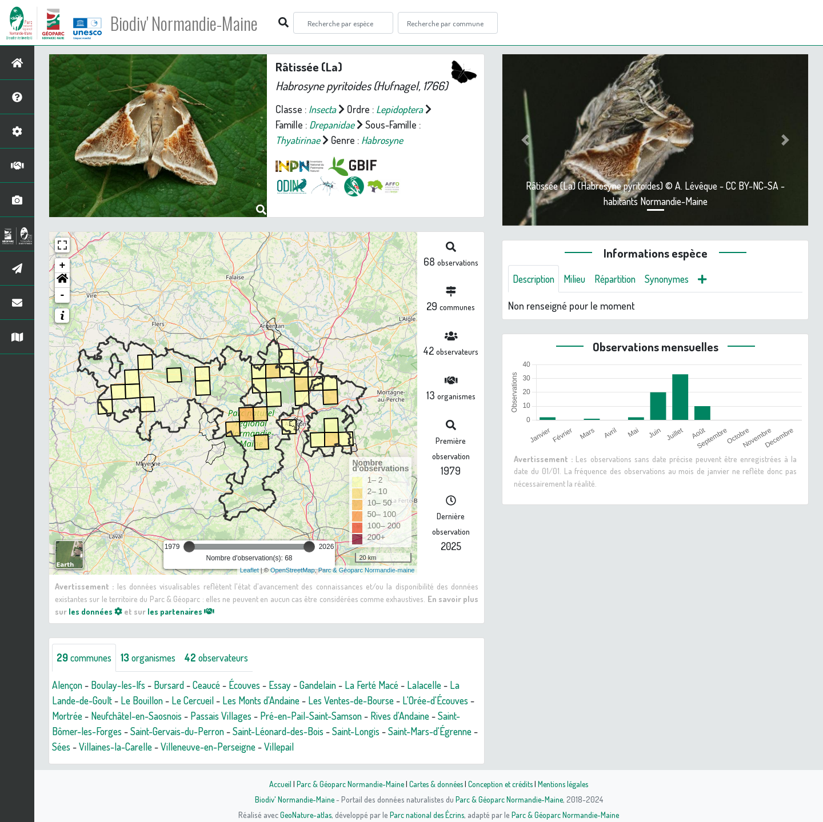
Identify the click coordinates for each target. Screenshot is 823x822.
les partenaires (181, 611)
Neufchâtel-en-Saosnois (192, 715)
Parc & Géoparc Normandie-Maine (346, 784)
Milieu (579, 278)
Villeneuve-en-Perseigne (313, 746)
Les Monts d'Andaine (272, 700)
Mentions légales (567, 784)
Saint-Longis (443, 731)
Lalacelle (443, 685)
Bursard (175, 685)
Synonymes (677, 278)
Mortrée (118, 715)
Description (535, 278)
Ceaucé (215, 685)
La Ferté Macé (389, 685)
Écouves (256, 685)
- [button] (62, 295)
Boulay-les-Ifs (122, 685)
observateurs (227, 657)
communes (86, 657)
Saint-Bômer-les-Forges (148, 731)
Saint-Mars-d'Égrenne (96, 746)
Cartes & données (434, 784)
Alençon (68, 685)
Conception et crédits (501, 784)
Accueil (274, 784)
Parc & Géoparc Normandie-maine (366, 570)
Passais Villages (282, 715)
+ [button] (62, 265)
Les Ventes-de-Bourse (369, 700)
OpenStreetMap (292, 570)
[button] (62, 280)
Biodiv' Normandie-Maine (188, 22)
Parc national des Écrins (427, 814)
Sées (159, 746)
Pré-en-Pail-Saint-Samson (376, 715)
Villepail (388, 746)
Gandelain (333, 685)
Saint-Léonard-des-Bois (361, 731)
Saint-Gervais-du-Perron (255, 731)
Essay (293, 685)
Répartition (622, 278)
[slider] (189, 546)
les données (95, 611)
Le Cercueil (200, 700)
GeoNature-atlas (303, 814)
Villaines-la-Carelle (215, 746)
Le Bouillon (147, 700)
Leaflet (249, 570)
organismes (154, 657)
